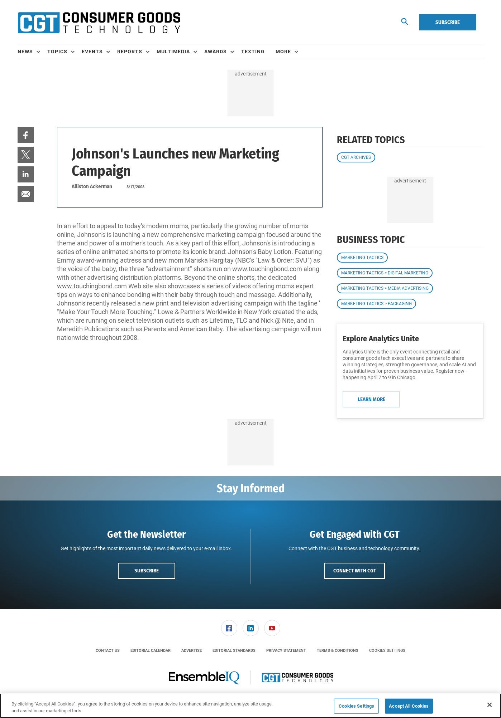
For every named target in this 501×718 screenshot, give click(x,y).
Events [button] (92, 51)
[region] (250, 705)
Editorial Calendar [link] (150, 650)
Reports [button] (129, 51)
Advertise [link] (191, 650)
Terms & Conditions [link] (337, 650)
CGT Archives (356, 157)
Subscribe (447, 22)
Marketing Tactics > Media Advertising (385, 288)
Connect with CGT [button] (354, 570)
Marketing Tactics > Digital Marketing (384, 272)
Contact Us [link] (108, 650)
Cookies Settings (387, 651)
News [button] (25, 51)
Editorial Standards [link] (234, 650)
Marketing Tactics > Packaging (376, 303)
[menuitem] (32, 52)
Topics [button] (57, 51)
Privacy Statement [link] (286, 650)
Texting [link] (253, 51)
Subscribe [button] (146, 570)
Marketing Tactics (362, 257)
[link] (26, 135)
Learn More (371, 399)
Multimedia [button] (173, 51)
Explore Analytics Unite (381, 338)
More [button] (283, 51)
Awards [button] (215, 51)
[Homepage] (99, 22)
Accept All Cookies (409, 706)
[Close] (489, 705)
